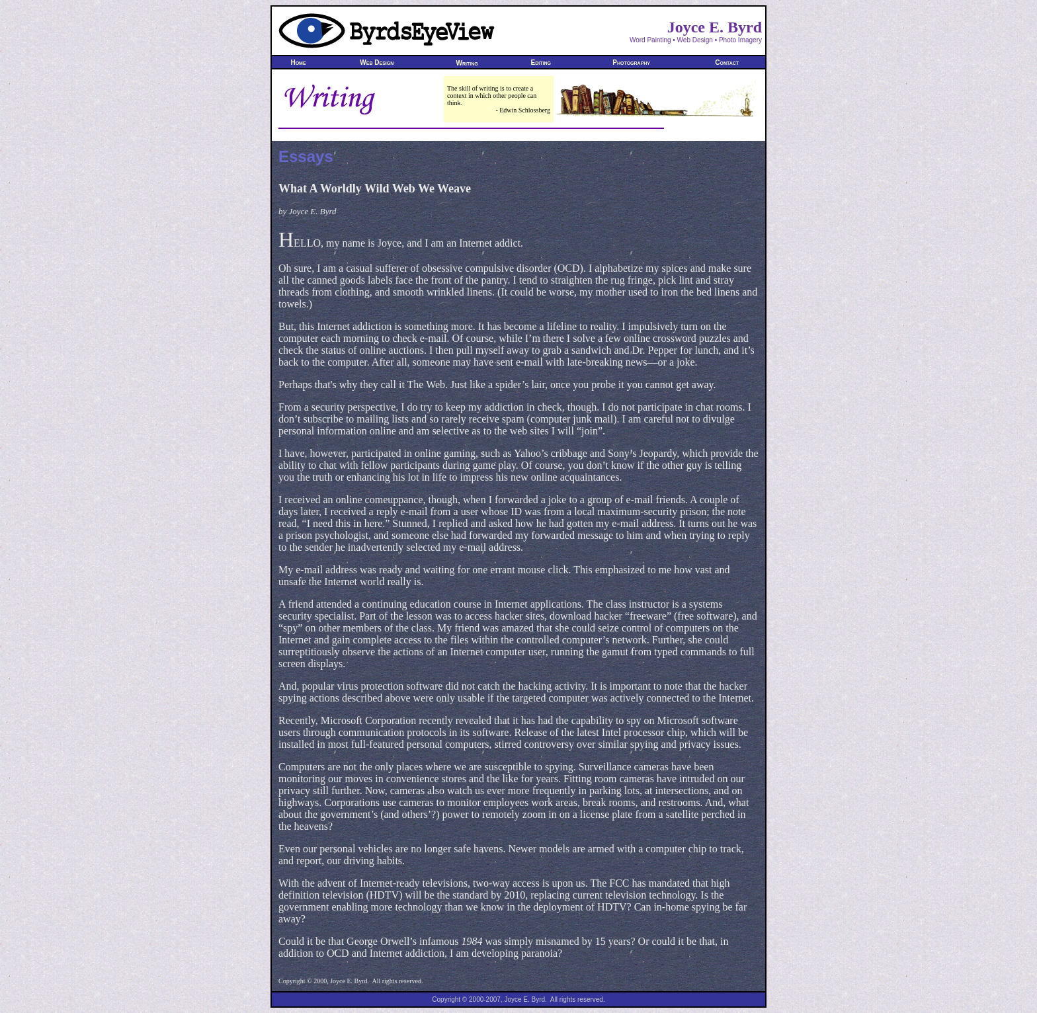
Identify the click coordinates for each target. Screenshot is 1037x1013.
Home (298, 62)
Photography (631, 62)
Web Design (377, 62)
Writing (467, 63)
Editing (541, 62)
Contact (727, 62)
